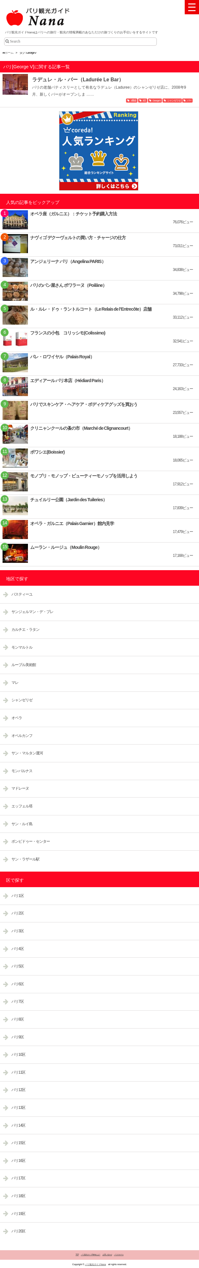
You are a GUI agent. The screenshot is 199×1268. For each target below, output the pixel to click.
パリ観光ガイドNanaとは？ (90, 1254)
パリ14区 (18, 1125)
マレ (14, 682)
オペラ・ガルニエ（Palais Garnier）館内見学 (72, 523)
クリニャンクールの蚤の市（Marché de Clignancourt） (81, 428)
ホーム (7, 52)
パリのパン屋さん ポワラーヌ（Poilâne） (68, 285)
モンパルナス (21, 771)
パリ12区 (18, 1090)
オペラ (16, 718)
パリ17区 (18, 1178)
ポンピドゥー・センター (30, 841)
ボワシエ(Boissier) (47, 452)
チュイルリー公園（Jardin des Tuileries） (68, 499)
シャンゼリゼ (174, 100)
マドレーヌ (20, 788)
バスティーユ (21, 594)
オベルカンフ (21, 735)
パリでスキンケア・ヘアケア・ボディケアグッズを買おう (83, 404)
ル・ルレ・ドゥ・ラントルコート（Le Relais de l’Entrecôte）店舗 (90, 309)
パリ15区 (18, 1143)
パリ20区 (18, 1231)
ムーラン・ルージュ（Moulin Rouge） (66, 547)
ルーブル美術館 (23, 665)
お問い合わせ (107, 1254)
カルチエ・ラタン (25, 629)
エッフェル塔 (21, 806)
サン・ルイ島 (21, 824)
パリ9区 (17, 1037)
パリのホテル (118, 1254)
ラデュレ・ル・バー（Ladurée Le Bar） (78, 79)
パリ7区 (17, 1001)
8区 (144, 100)
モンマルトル (21, 647)
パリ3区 (17, 931)
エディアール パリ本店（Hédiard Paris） (67, 380)
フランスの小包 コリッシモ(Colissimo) (67, 332)
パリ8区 (17, 1019)
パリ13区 (18, 1107)
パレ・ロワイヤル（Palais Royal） (62, 356)
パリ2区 (17, 913)
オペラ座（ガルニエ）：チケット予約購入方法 (73, 213)
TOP (77, 1254)
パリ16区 (18, 1160)
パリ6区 (17, 984)
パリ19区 (18, 1213)
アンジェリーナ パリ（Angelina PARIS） (68, 261)
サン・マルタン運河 (27, 753)
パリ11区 (18, 1072)
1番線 (133, 100)
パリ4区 (17, 949)
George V (157, 100)
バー (189, 100)
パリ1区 (17, 896)
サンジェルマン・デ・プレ (32, 612)
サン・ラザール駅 (25, 859)
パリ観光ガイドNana (95, 1264)
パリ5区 (17, 966)
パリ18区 (18, 1196)
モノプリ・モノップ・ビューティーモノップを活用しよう (83, 475)
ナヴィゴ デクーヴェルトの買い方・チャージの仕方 (78, 237)
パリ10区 (18, 1054)
